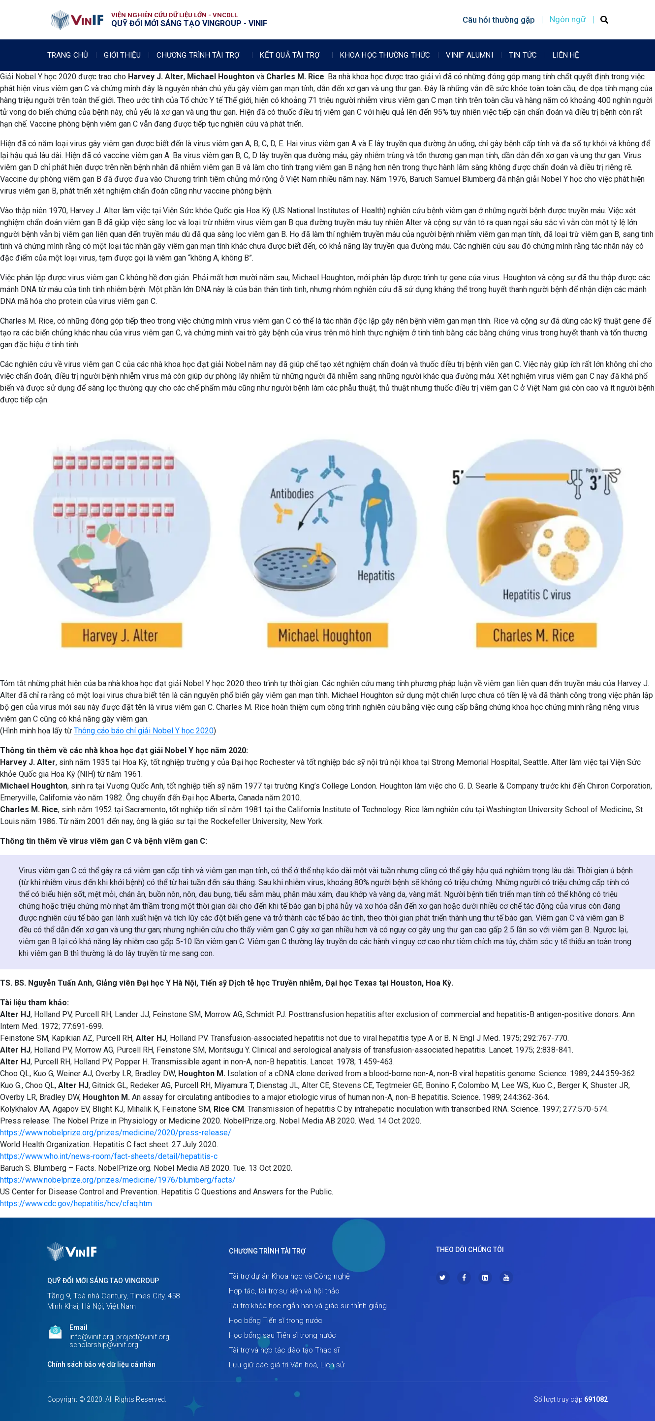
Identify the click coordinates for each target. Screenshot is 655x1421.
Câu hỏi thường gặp (499, 20)
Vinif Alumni (469, 55)
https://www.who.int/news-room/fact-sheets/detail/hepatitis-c (109, 1156)
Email (78, 1327)
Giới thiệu (122, 55)
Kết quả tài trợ (292, 55)
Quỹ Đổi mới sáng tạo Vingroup (103, 1281)
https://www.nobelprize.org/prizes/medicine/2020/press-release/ (115, 1132)
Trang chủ (68, 55)
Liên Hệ (566, 55)
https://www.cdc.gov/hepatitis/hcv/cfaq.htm (76, 1203)
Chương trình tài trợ (200, 55)
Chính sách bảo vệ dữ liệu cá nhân (101, 1364)
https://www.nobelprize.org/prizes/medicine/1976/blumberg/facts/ (118, 1180)
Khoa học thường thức (385, 55)
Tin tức (523, 55)
